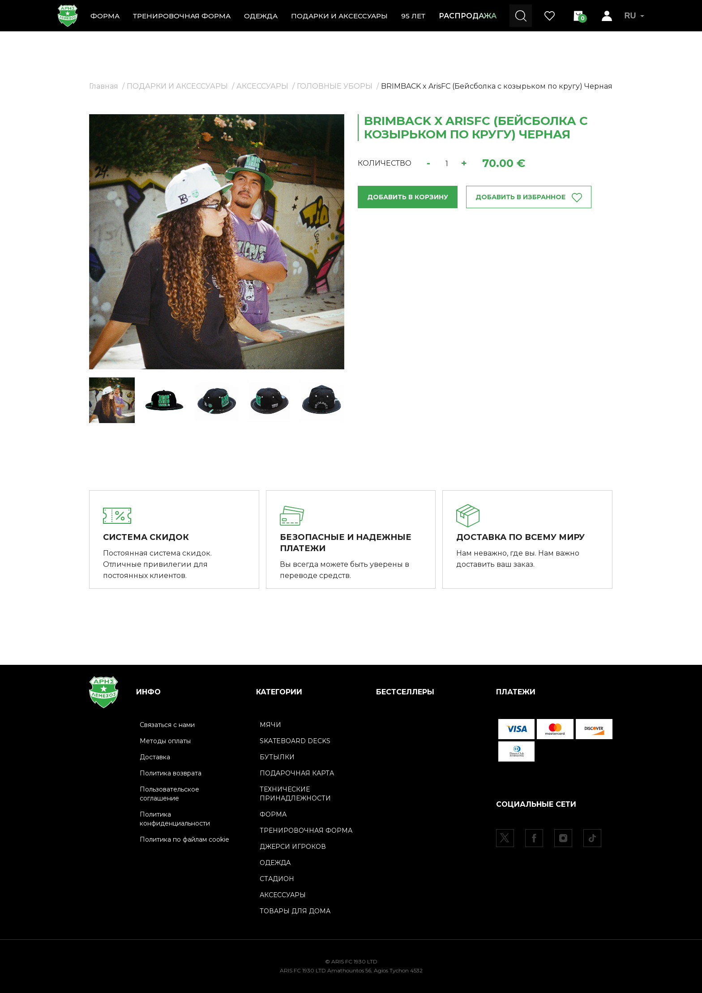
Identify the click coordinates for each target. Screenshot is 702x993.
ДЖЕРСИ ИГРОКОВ (293, 847)
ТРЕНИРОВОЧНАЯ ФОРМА (182, 16)
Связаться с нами (167, 725)
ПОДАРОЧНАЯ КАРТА (297, 773)
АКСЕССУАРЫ (262, 86)
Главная (103, 86)
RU (634, 15)
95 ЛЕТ (413, 16)
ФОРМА (105, 16)
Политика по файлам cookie (184, 839)
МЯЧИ (270, 725)
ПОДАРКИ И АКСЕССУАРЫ (339, 16)
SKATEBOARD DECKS (295, 741)
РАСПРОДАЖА (468, 16)
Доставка (155, 757)
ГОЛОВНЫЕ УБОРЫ (334, 86)
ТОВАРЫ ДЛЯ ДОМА (295, 911)
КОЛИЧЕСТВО (384, 163)
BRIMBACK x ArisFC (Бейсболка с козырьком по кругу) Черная (496, 86)
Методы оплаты (165, 741)
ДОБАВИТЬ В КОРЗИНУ (407, 197)
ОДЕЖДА (261, 16)
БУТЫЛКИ (277, 757)
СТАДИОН (277, 879)
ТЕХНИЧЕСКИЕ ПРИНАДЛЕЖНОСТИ (295, 793)
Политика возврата (170, 773)
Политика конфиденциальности (175, 818)
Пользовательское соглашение (169, 793)
